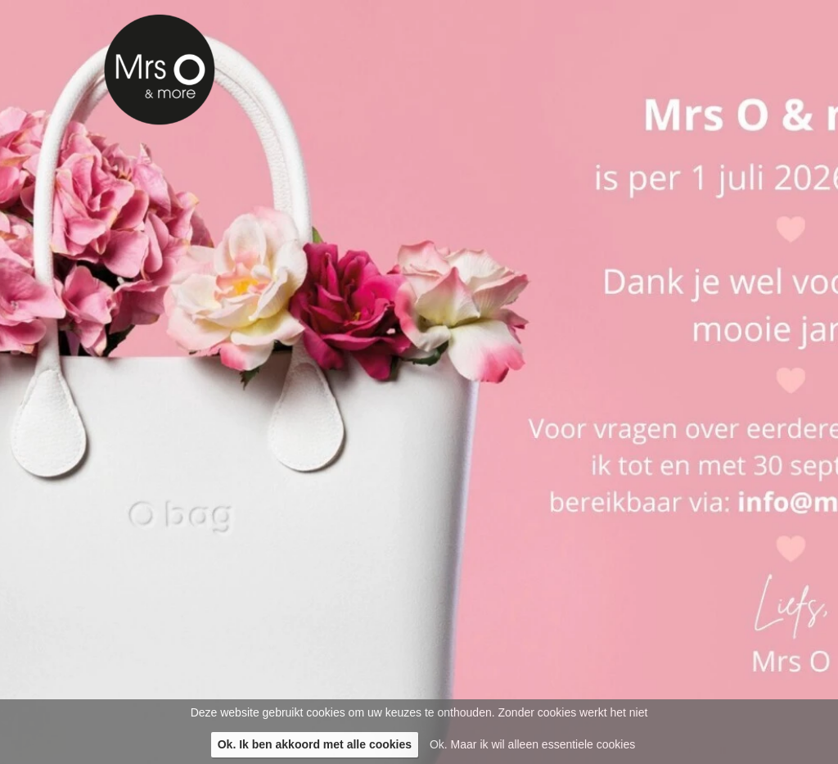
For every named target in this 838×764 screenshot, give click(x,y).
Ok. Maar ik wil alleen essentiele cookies (532, 744)
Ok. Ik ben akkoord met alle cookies (315, 744)
